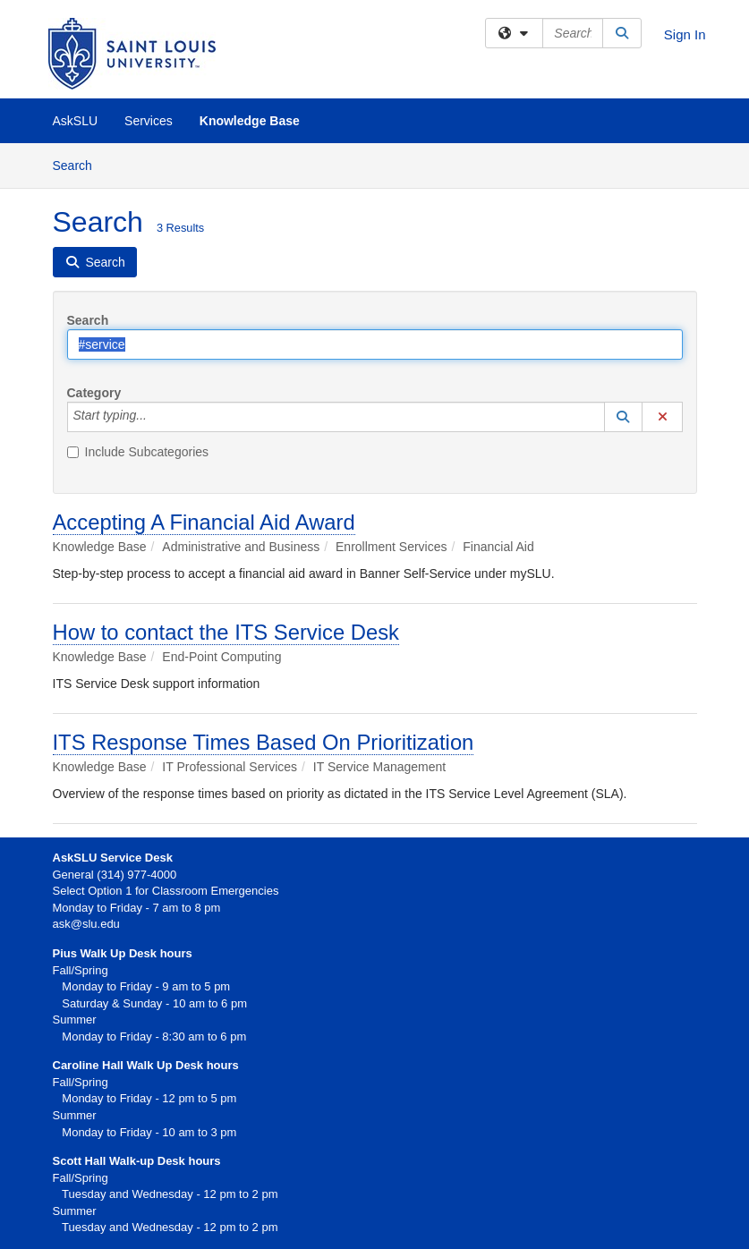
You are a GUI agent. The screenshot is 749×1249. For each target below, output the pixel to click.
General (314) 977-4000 (115, 874)
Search (79, 164)
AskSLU (75, 121)
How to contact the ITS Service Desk (226, 632)
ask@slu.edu (86, 923)
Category (94, 393)
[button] (623, 417)
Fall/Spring (80, 1082)
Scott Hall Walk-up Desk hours (137, 1161)
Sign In (685, 34)
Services (148, 121)
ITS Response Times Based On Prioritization (263, 742)
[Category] (156, 417)
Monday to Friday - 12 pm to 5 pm (145, 1098)
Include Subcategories (138, 452)
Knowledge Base (250, 121)
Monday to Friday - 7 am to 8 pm (137, 907)
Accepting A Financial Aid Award (204, 522)
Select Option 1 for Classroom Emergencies (166, 890)
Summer (75, 1115)
